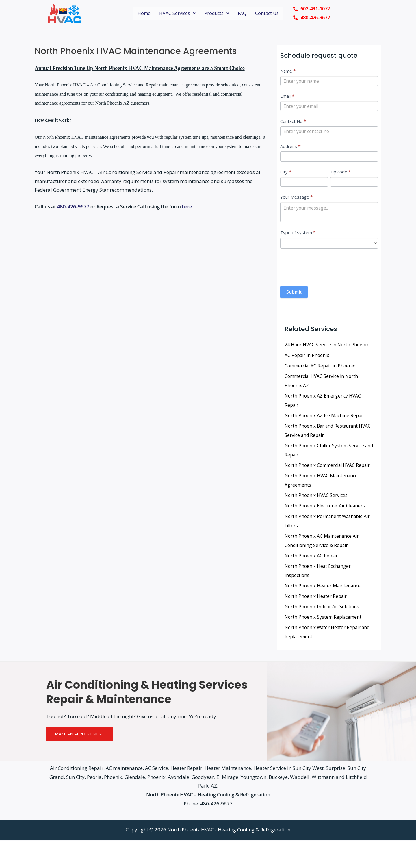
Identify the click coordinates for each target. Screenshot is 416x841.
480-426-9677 (73, 206)
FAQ (242, 13)
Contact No (293, 122)
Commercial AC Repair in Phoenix (320, 367)
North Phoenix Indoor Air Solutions (323, 607)
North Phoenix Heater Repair (316, 597)
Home (144, 13)
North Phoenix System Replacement (324, 618)
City (285, 172)
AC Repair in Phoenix (307, 356)
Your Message (296, 198)
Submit (294, 293)
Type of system (297, 234)
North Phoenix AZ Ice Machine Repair (325, 416)
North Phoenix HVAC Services (317, 496)
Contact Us (267, 13)
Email (287, 96)
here (187, 206)
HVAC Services (177, 13)
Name (288, 71)
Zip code (340, 172)
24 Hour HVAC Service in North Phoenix (327, 346)
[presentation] (324, 267)
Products (216, 13)
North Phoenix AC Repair (312, 556)
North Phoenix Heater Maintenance (323, 586)
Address (290, 147)
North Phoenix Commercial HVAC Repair (328, 466)
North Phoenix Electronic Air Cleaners (325, 507)
